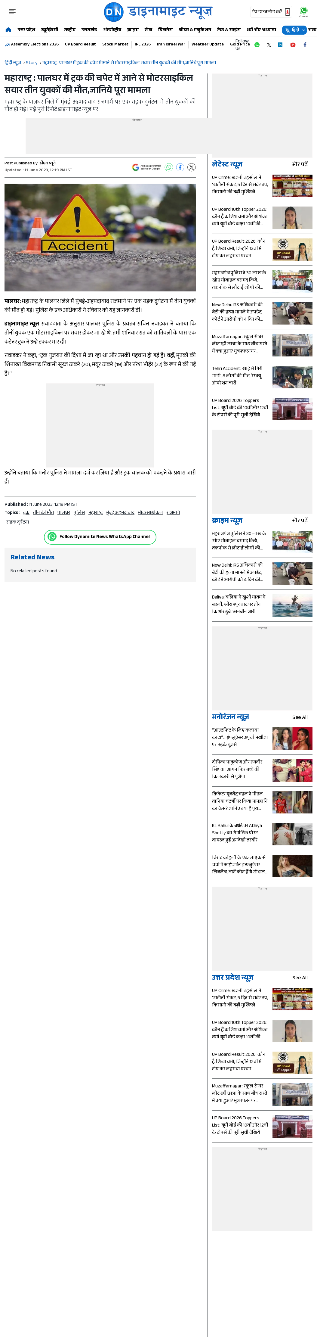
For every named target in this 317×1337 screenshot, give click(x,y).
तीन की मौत (43, 513)
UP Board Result (80, 44)
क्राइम (133, 30)
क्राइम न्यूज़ (227, 521)
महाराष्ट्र (95, 513)
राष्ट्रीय (69, 30)
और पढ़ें (302, 165)
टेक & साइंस (229, 30)
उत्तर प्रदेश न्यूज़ (233, 978)
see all (302, 718)
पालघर (63, 513)
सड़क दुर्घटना (17, 523)
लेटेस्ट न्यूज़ (227, 165)
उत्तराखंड (89, 30)
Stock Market (115, 44)
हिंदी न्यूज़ (13, 63)
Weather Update (208, 44)
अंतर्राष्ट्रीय (112, 30)
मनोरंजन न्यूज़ (230, 718)
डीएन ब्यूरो (47, 163)
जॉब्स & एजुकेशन (195, 30)
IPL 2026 (143, 44)
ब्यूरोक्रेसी (49, 30)
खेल (148, 30)
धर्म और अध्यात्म (261, 30)
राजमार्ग (173, 513)
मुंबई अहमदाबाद (120, 513)
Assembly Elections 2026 (35, 44)
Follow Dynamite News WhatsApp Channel (105, 537)
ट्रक (26, 513)
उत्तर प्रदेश (26, 30)
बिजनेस (165, 30)
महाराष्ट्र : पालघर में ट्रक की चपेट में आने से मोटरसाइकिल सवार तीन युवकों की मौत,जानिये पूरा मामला (129, 63)
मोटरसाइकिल (150, 513)
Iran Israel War (171, 44)
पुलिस (79, 513)
